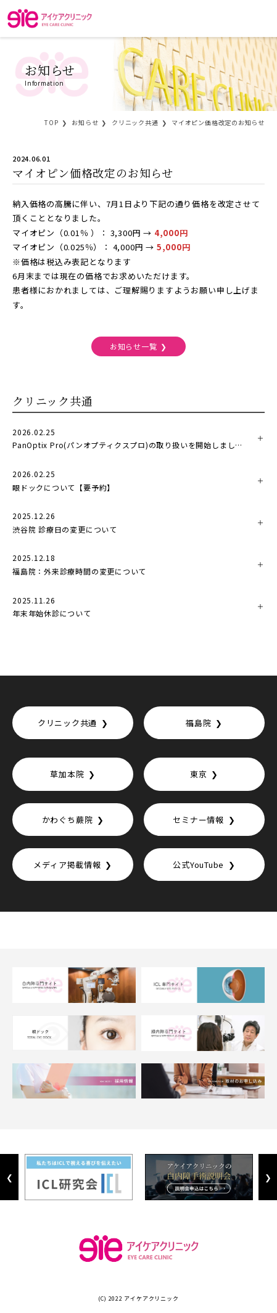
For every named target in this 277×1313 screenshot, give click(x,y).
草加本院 (67, 774)
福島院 (198, 723)
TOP (51, 122)
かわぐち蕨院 (67, 819)
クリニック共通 (135, 122)
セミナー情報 (198, 819)
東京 (198, 774)
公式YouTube (198, 864)
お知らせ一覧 (133, 346)
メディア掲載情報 (67, 864)
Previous (9, 1177)
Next (267, 1177)
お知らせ (85, 122)
